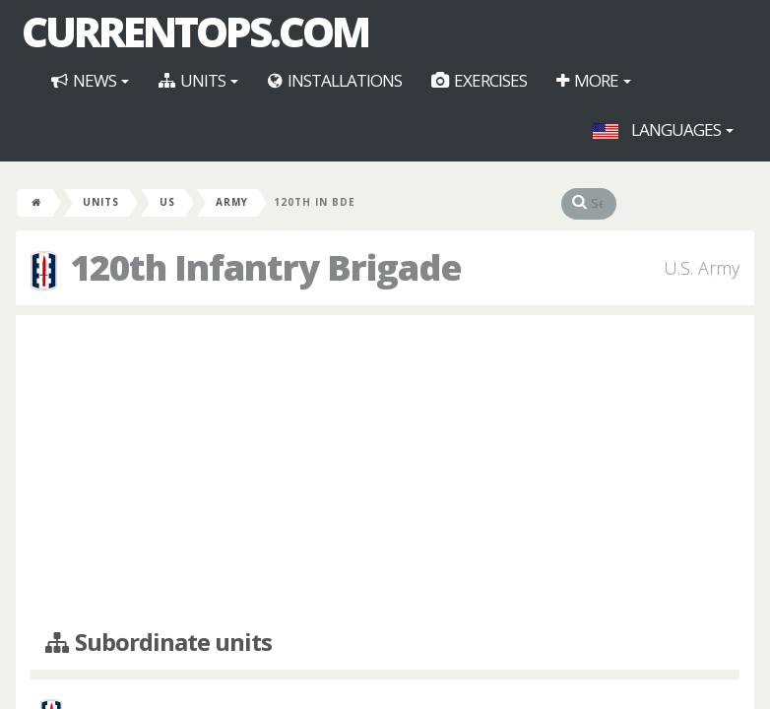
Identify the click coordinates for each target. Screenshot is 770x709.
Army (232, 202)
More (593, 80)
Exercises (479, 80)
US (167, 202)
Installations (335, 80)
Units (198, 80)
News (90, 80)
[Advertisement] (385, 473)
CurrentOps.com (195, 31)
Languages (663, 129)
